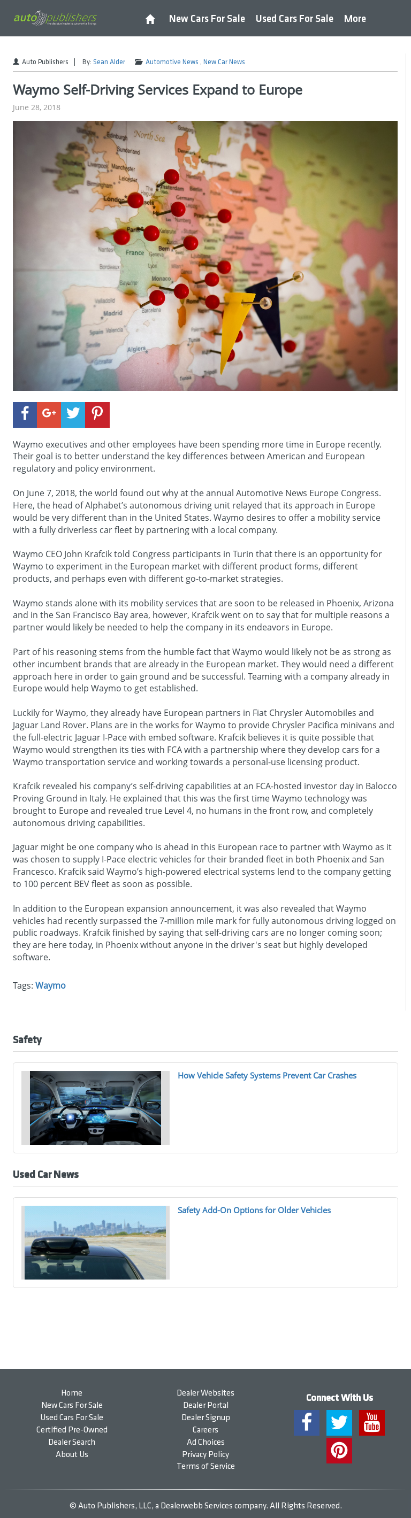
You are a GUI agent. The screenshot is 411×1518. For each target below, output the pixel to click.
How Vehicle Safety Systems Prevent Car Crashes (267, 1075)
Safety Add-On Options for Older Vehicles (254, 1210)
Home (71, 1393)
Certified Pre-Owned (72, 1430)
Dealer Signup (205, 1418)
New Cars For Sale (207, 19)
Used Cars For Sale (294, 19)
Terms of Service (206, 1466)
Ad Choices (206, 1442)
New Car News (224, 62)
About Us (72, 1455)
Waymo (50, 985)
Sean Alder (109, 62)
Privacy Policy (205, 1455)
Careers (205, 1430)
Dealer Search (71, 1442)
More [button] (355, 19)
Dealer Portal (206, 1405)
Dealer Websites (205, 1393)
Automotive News (172, 62)
